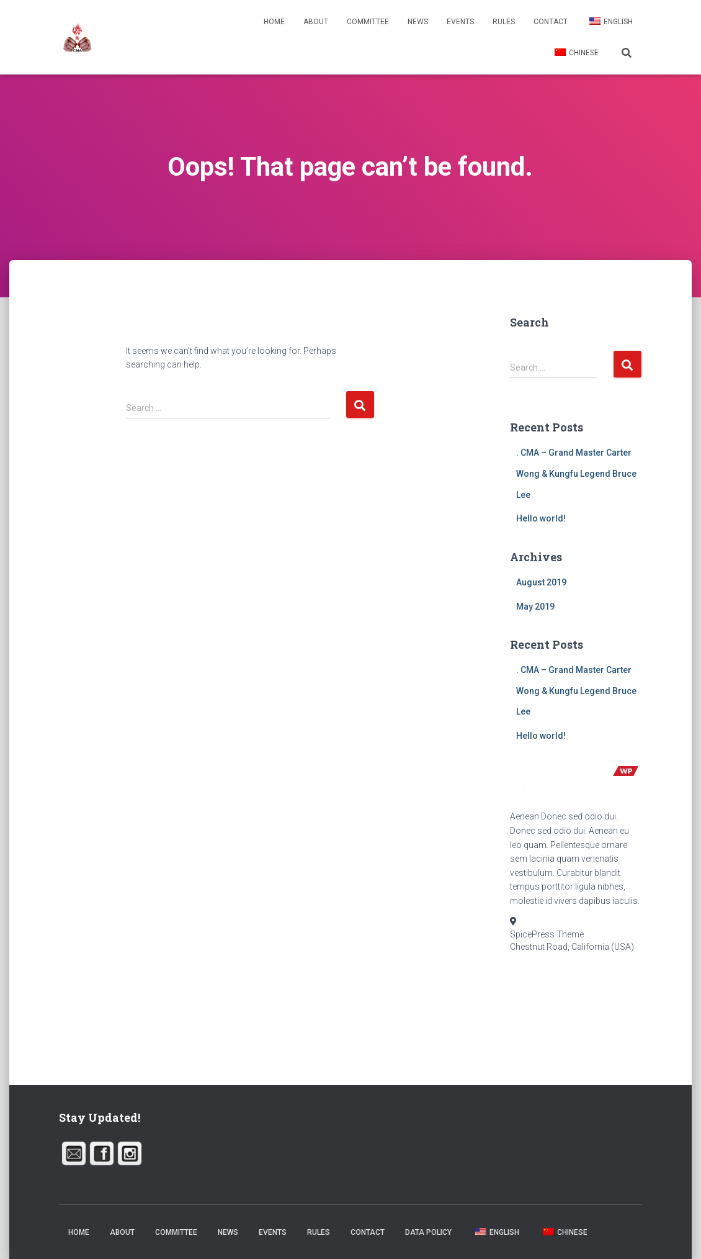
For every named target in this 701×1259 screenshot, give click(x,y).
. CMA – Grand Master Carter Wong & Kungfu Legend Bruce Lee (576, 473)
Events (460, 21)
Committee (368, 21)
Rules (504, 21)
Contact (551, 21)
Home (274, 21)
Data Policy (428, 1232)
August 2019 (541, 582)
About (315, 21)
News (418, 21)
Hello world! (541, 518)
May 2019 (535, 606)
